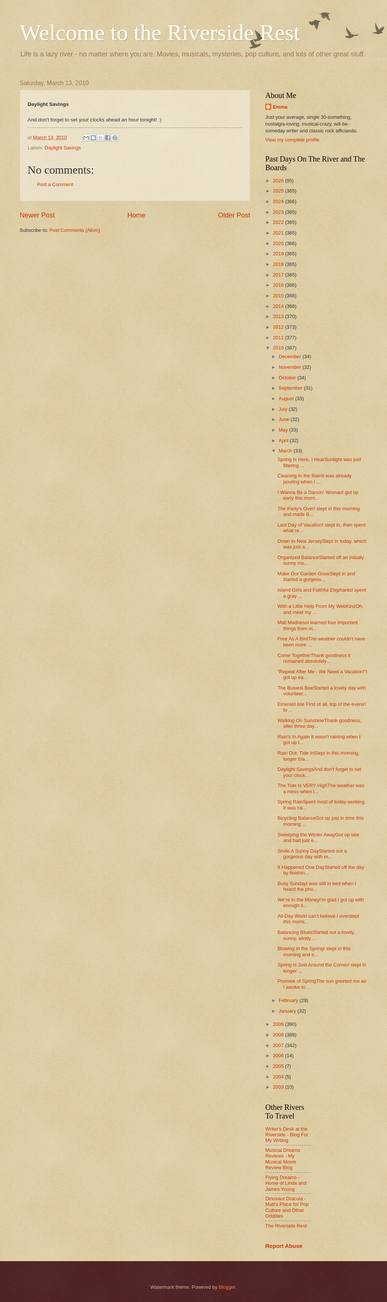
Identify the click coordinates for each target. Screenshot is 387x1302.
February (289, 1000)
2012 (279, 327)
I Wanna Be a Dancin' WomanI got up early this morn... (317, 495)
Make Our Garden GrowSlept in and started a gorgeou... (316, 576)
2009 (279, 1024)
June (285, 419)
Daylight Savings (63, 148)
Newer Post (37, 215)
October (288, 378)
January (288, 1011)
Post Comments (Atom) (75, 230)
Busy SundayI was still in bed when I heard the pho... (316, 886)
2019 (279, 253)
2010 (279, 348)
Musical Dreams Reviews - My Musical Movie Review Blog (282, 1158)
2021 (279, 233)
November (290, 367)
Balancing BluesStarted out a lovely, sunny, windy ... (316, 935)
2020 (279, 243)
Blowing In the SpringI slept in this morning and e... (313, 951)
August (287, 398)
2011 (279, 337)
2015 (279, 295)
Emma (280, 107)
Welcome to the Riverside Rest (160, 32)
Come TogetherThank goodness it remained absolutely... (313, 658)
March (286, 451)
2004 (279, 1077)
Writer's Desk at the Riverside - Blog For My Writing (286, 1135)
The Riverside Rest (286, 1226)
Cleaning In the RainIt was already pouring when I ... (314, 478)
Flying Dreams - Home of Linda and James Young (286, 1183)
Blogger (227, 1287)
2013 (279, 316)
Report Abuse (283, 1246)
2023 (279, 212)
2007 (279, 1045)
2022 (279, 222)
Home (136, 215)
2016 (279, 285)
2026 (279, 180)
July (283, 409)
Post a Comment (55, 184)
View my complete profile (292, 140)
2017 (279, 275)
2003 (279, 1087)
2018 (279, 264)
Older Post (234, 215)
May (284, 430)
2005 (279, 1066)
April (284, 440)
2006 (279, 1055)
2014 (279, 306)
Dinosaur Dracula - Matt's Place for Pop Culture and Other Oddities (287, 1207)
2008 (279, 1035)
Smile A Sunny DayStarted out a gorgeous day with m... (312, 853)
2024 (279, 201)
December (290, 356)
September (291, 388)
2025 (279, 191)
